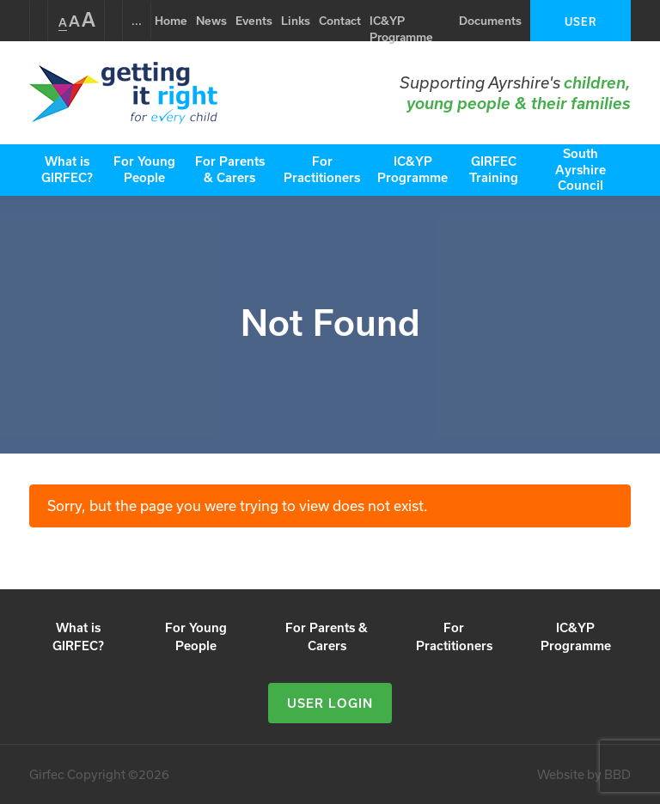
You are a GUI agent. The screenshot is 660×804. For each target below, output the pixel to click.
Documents (490, 20)
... (136, 21)
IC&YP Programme (401, 29)
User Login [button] (330, 703)
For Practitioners (322, 169)
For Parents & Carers (230, 169)
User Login (580, 28)
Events (253, 20)
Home (171, 20)
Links (295, 20)
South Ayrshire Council (580, 169)
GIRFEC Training (493, 169)
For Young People (144, 169)
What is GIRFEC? (67, 169)
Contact (340, 20)
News (211, 20)
